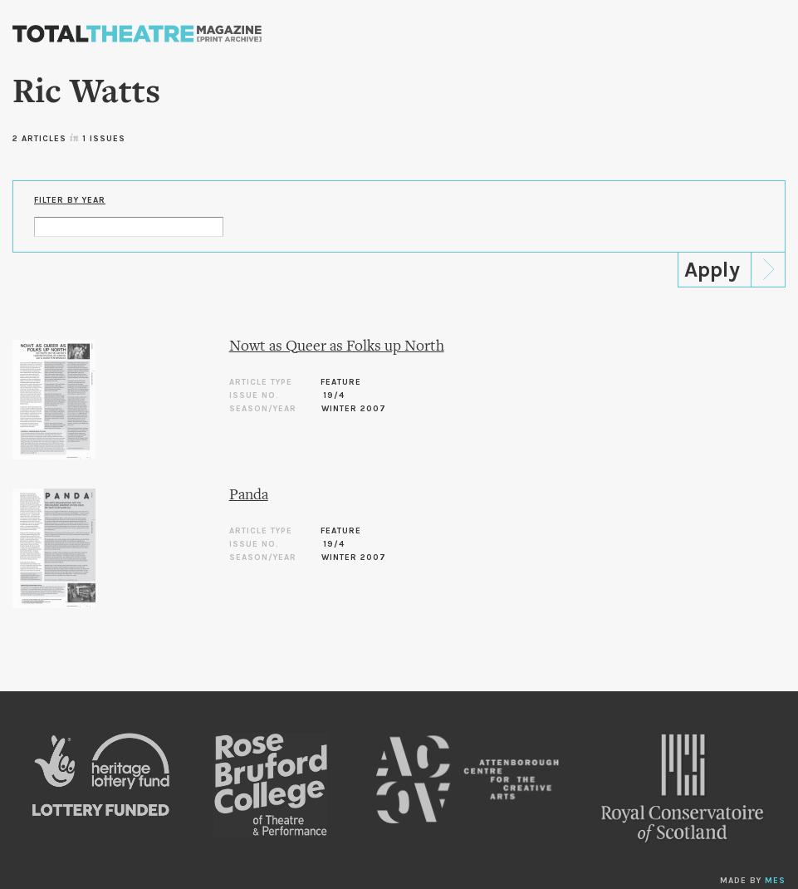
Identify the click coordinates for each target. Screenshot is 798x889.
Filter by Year (69, 200)
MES (775, 881)
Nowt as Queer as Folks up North (336, 347)
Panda (248, 495)
